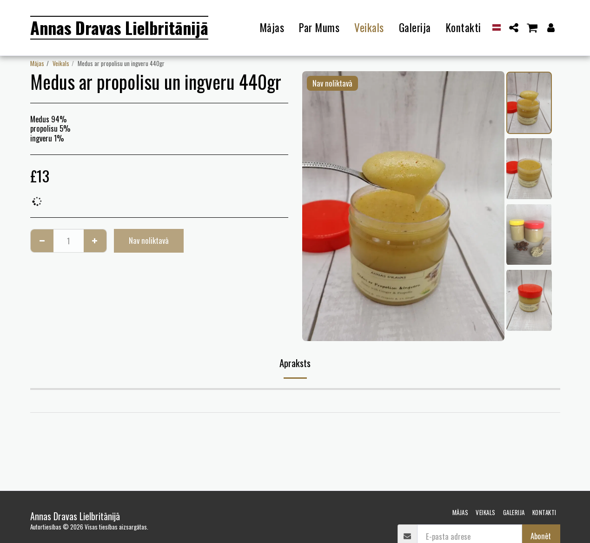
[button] (513, 27)
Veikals (61, 63)
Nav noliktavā (149, 240)
